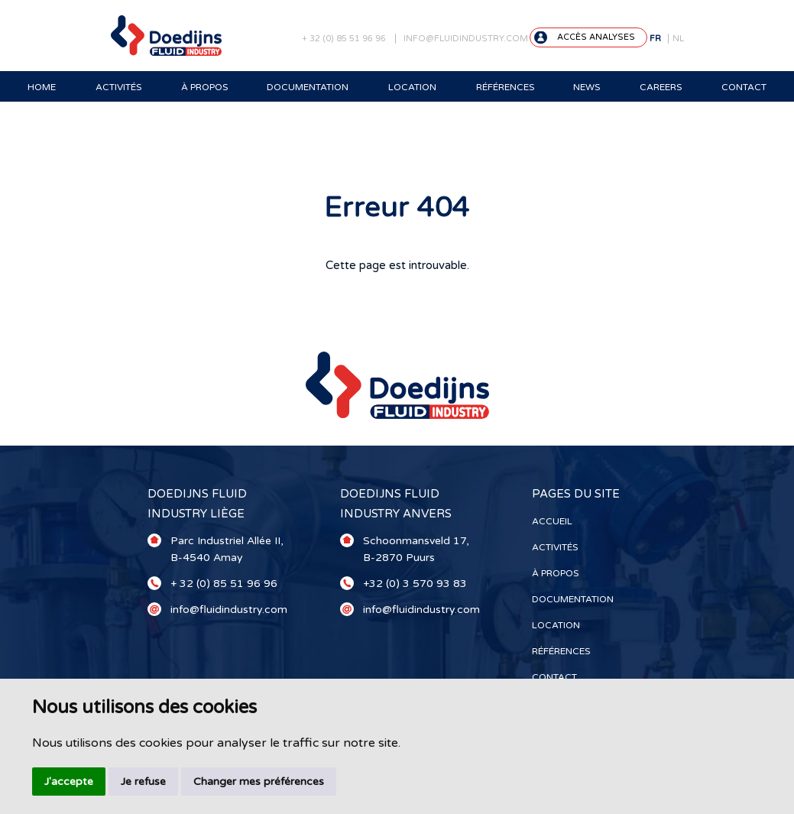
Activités (118, 87)
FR (655, 39)
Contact (743, 87)
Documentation (307, 87)
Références (505, 87)
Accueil (552, 521)
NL (678, 39)
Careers (661, 87)
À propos (204, 87)
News (586, 87)
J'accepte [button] (68, 781)
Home (42, 87)
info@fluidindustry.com (465, 39)
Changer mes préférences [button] (258, 781)
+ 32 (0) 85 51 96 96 (344, 39)
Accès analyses (596, 37)
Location (412, 87)
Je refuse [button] (143, 781)
